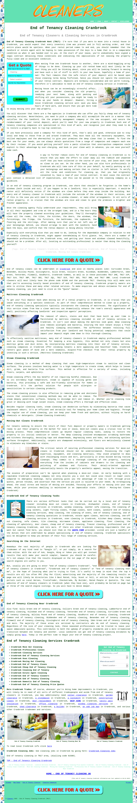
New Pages (16, 782)
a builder (59, 707)
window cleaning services (93, 704)
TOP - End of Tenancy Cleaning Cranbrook (29, 761)
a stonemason (42, 698)
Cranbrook (65, 269)
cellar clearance (77, 695)
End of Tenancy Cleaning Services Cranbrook (43, 641)
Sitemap (8, 782)
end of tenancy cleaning (79, 283)
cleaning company (40, 476)
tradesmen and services (38, 710)
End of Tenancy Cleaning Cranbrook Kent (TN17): (34, 42)
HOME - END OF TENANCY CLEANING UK (68, 773)
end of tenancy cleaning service (94, 84)
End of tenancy (15, 269)
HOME (92, 21)
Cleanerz (10, 798)
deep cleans (114, 519)
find (15, 609)
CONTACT (114, 21)
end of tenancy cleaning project (93, 635)
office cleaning (48, 704)
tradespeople (71, 692)
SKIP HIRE (75, 701)
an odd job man (91, 707)
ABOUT (106, 21)
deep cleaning (122, 322)
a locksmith (74, 698)
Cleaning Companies (50, 782)
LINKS (99, 21)
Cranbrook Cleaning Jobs (102, 751)
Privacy (128, 782)
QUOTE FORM (78, 530)
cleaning (88, 432)
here (24, 635)
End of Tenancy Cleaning (31, 782)
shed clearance (28, 707)
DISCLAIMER (124, 21)
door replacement (41, 701)
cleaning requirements (106, 527)
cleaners (11, 280)
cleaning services (87, 536)
